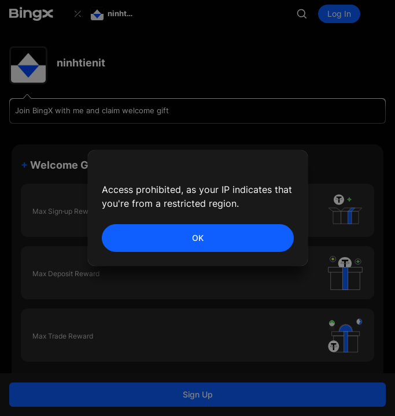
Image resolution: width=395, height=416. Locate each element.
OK (198, 238)
